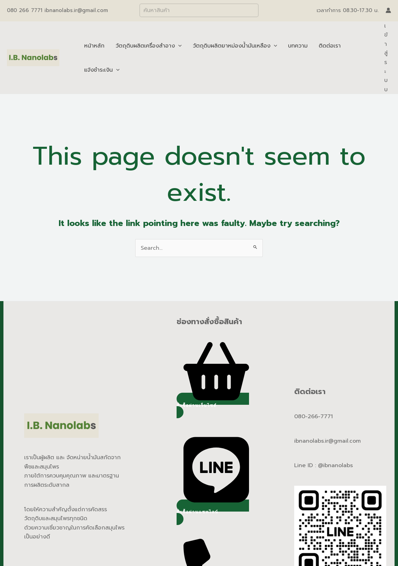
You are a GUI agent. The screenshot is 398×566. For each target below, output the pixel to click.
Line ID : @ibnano (318, 465)
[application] (178, 46)
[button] (213, 405)
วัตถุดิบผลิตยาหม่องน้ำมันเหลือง (235, 46)
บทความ (298, 46)
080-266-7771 (313, 416)
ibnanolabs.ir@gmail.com (327, 441)
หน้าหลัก (94, 46)
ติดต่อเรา (330, 46)
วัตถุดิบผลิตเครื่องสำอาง (149, 46)
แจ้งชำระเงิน (102, 70)
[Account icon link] (388, 10)
